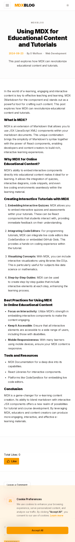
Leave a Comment (17, 484)
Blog (25, 5)
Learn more (56, 515)
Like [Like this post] (11, 461)
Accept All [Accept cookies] (37, 530)
